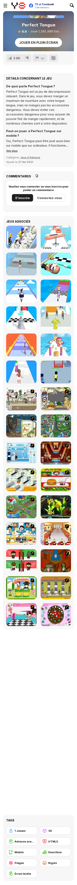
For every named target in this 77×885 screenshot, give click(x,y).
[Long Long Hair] (21, 344)
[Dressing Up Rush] (21, 372)
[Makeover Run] (21, 264)
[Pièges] (21, 863)
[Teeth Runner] (56, 264)
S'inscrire (22, 198)
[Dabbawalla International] (56, 425)
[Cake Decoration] (56, 614)
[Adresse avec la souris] (21, 841)
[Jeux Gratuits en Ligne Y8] (18, 5)
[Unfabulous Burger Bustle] (56, 533)
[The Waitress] (21, 398)
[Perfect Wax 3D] (56, 237)
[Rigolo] (55, 863)
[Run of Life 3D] (56, 291)
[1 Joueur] (21, 831)
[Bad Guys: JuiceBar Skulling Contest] (56, 560)
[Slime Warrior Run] (56, 317)
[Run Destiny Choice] (21, 317)
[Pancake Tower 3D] (56, 344)
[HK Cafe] (21, 533)
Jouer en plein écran (38, 42)
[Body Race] (21, 291)
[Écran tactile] (21, 874)
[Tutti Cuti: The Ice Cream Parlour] (21, 614)
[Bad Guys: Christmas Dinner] (21, 560)
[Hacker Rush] (56, 372)
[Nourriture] (55, 852)
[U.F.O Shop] (56, 587)
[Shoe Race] (21, 237)
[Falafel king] (56, 398)
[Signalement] (40, 58)
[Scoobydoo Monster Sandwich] (21, 425)
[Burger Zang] (56, 479)
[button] (12, 150)
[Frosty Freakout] (21, 452)
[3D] (55, 831)
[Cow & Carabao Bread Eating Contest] (21, 587)
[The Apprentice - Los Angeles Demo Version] (56, 452)
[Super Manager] (21, 479)
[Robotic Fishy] (56, 506)
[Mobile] (21, 852)
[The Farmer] (21, 506)
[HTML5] (55, 841)
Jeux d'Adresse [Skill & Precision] (30, 157)
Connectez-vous (49, 198)
